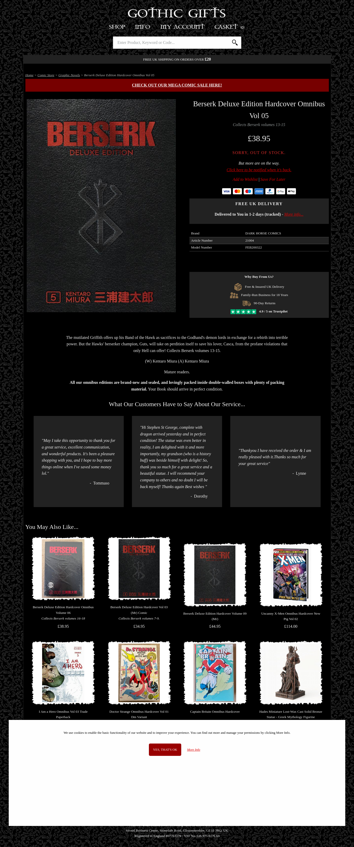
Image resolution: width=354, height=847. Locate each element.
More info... (293, 214)
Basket (230, 27)
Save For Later (273, 179)
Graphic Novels (69, 75)
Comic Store (45, 75)
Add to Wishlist (245, 179)
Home (29, 75)
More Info (193, 749)
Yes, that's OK (165, 749)
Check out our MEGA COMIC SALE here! (177, 85)
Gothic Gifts (177, 14)
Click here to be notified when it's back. (259, 170)
